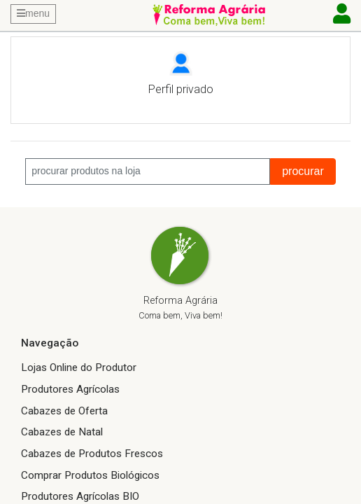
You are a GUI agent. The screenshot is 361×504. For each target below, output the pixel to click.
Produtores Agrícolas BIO (80, 496)
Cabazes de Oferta (64, 411)
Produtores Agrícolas (70, 389)
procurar (303, 171)
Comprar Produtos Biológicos (90, 475)
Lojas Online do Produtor (78, 367)
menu (33, 13)
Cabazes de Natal (62, 432)
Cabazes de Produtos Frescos (92, 453)
